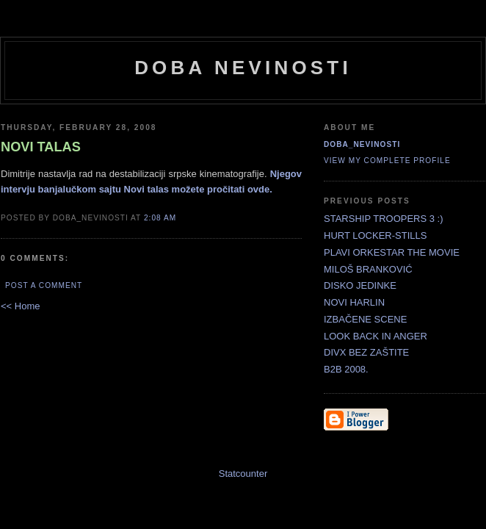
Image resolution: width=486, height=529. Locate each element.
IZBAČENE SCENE (365, 319)
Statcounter (243, 473)
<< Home (20, 306)
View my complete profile (387, 160)
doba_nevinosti (362, 144)
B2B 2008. (346, 369)
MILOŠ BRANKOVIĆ (368, 269)
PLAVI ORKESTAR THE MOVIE (392, 252)
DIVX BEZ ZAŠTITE (366, 352)
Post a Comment (43, 285)
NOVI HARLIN (354, 302)
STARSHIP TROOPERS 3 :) (383, 218)
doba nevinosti (243, 68)
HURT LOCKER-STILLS (375, 235)
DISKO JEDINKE (360, 285)
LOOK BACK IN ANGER (375, 336)
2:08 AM (160, 218)
